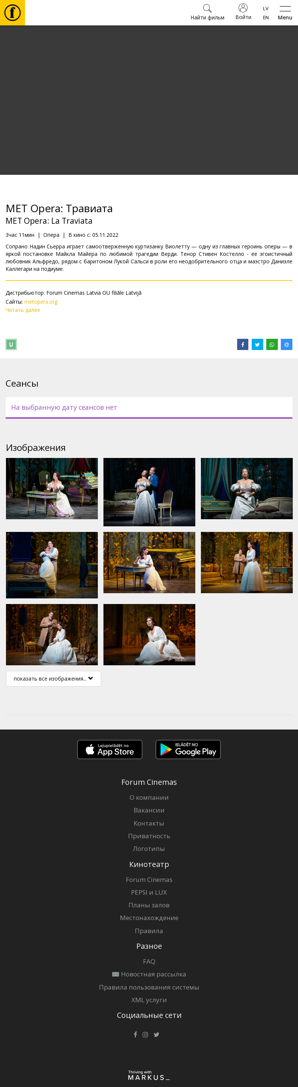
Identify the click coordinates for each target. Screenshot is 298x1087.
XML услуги (149, 999)
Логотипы (149, 848)
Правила (149, 930)
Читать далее (23, 309)
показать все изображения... (53, 678)
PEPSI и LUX (149, 892)
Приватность (149, 835)
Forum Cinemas (149, 879)
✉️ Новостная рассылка (149, 974)
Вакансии (149, 810)
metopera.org (41, 301)
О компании (149, 797)
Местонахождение (149, 917)
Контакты (149, 823)
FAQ (149, 961)
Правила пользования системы (149, 987)
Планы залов (149, 905)
